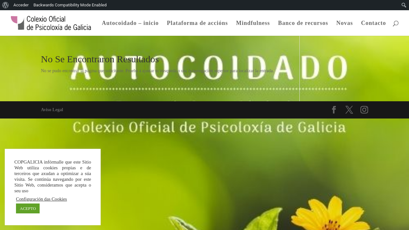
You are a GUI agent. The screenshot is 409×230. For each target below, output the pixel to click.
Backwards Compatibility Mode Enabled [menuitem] (70, 5)
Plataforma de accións (197, 23)
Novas (344, 23)
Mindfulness (253, 23)
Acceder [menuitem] (21, 5)
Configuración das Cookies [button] (41, 199)
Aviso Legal (52, 109)
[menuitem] (5, 5)
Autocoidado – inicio (130, 23)
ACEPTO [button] (28, 208)
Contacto (373, 23)
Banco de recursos (303, 23)
